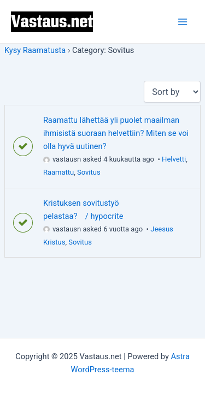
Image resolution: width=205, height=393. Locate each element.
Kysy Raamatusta (35, 50)
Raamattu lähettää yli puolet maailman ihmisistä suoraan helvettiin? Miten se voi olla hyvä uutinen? (116, 133)
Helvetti (174, 159)
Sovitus (89, 172)
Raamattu (58, 172)
